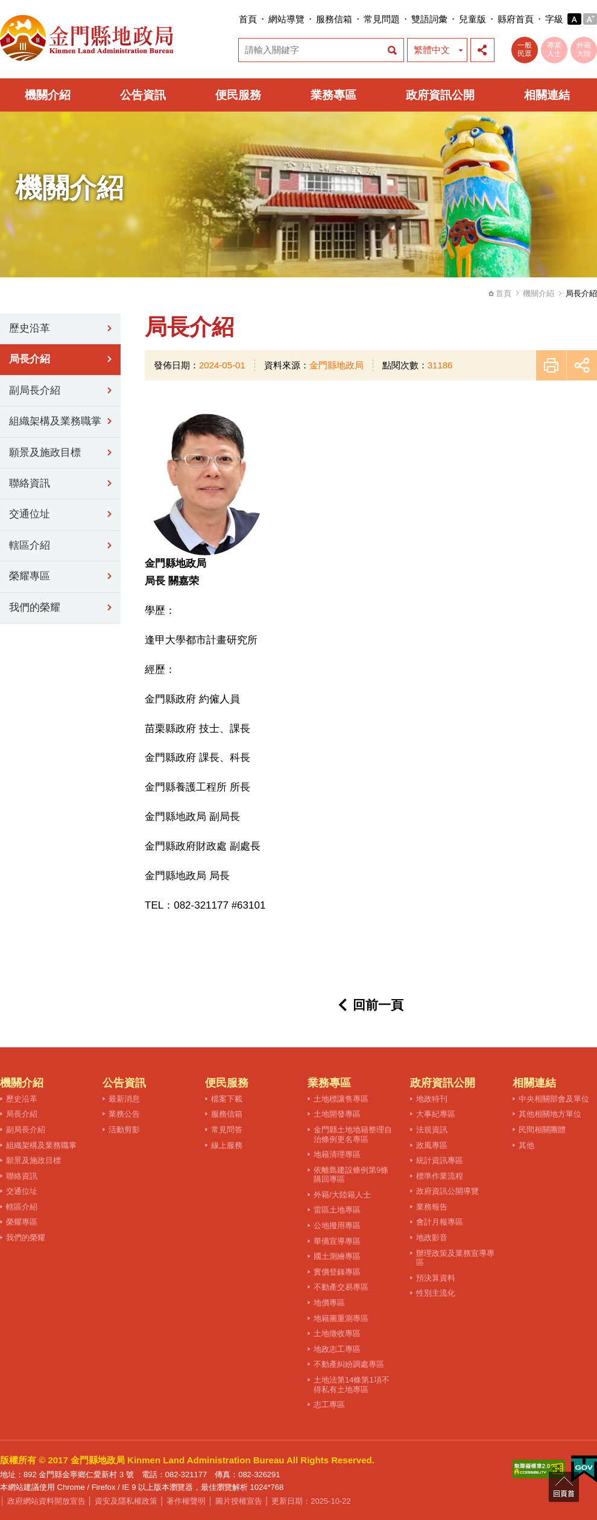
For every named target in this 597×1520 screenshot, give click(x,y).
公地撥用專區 (337, 1225)
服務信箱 (334, 19)
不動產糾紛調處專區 (349, 1364)
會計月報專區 (439, 1221)
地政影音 (431, 1237)
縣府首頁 (516, 19)
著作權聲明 (186, 1501)
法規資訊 (431, 1129)
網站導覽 (286, 19)
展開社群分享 (482, 50)
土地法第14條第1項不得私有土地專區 (352, 1384)
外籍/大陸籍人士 (342, 1194)
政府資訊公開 (440, 95)
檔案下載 (226, 1098)
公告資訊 (143, 95)
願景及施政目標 (45, 452)
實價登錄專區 (337, 1271)
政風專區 (431, 1145)
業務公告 (124, 1113)
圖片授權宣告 (238, 1501)
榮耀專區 (29, 576)
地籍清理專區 (337, 1154)
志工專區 (329, 1404)
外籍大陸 (583, 49)
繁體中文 (432, 50)
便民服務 (238, 95)
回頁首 (564, 1487)
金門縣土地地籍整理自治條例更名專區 (353, 1134)
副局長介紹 (34, 390)
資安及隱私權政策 (126, 1501)
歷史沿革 (29, 328)
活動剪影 (124, 1129)
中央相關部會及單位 (554, 1098)
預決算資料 (435, 1277)
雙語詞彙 (429, 19)
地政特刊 (431, 1098)
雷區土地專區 (337, 1209)
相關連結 (547, 95)
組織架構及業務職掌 (55, 421)
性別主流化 (435, 1293)
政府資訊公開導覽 (447, 1191)
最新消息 (124, 1098)
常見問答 (226, 1129)
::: (235, 19)
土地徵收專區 (337, 1333)
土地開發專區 (337, 1113)
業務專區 (333, 95)
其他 (526, 1145)
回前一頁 (378, 1005)
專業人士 (554, 49)
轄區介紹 (29, 545)
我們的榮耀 (34, 607)
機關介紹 (48, 95)
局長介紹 (29, 359)
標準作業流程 (439, 1176)
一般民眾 (524, 49)
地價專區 (329, 1302)
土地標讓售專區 (341, 1098)
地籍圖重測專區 (341, 1318)
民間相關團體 (542, 1129)
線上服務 (226, 1145)
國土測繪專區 (337, 1256)
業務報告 (431, 1206)
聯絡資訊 (29, 483)
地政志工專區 (337, 1349)
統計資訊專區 (439, 1160)
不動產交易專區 (341, 1286)
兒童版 (472, 19)
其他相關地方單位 (550, 1113)
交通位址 (29, 514)
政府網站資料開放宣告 (46, 1501)
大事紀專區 (435, 1113)
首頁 (248, 19)
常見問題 (382, 19)
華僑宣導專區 (337, 1241)
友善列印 (551, 365)
